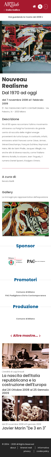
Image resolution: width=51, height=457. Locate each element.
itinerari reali (26, 447)
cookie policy (43, 451)
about (13, 447)
